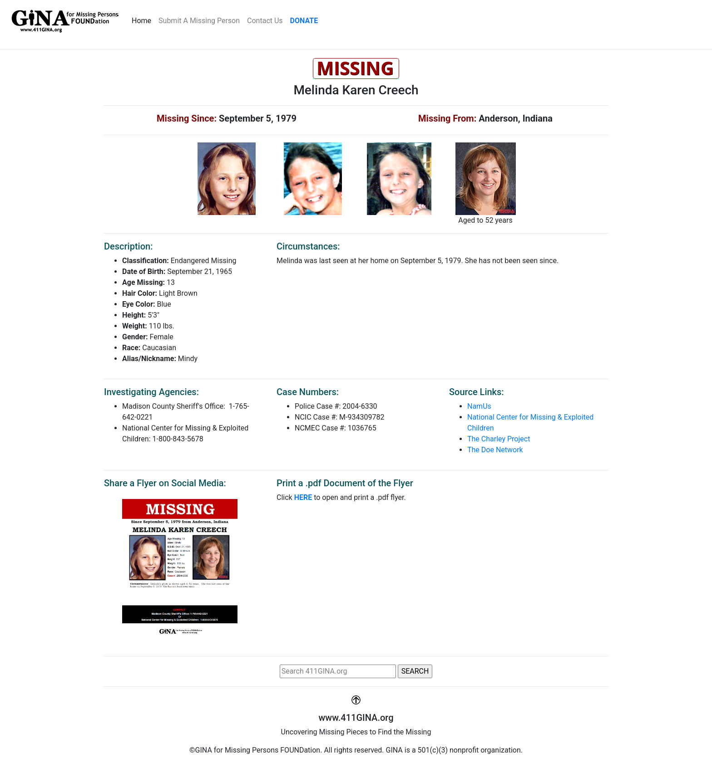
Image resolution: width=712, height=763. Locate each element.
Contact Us (265, 20)
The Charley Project (498, 439)
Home (143, 20)
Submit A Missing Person (199, 20)
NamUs (479, 406)
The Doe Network (495, 449)
